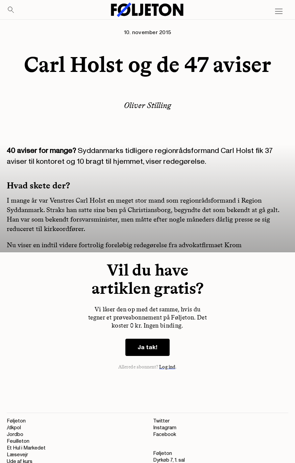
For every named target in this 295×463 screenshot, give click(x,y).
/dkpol (14, 427)
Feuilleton (18, 441)
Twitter (161, 421)
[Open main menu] (278, 11)
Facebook (164, 434)
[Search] (11, 10)
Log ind (167, 367)
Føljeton (16, 421)
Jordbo (15, 434)
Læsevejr (17, 454)
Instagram (164, 427)
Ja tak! (147, 347)
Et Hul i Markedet (26, 448)
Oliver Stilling (147, 105)
